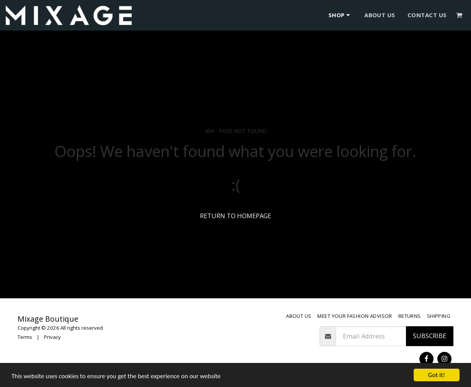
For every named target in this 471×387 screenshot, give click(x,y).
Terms (25, 337)
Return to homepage (235, 215)
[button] (459, 15)
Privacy (52, 337)
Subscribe (429, 335)
